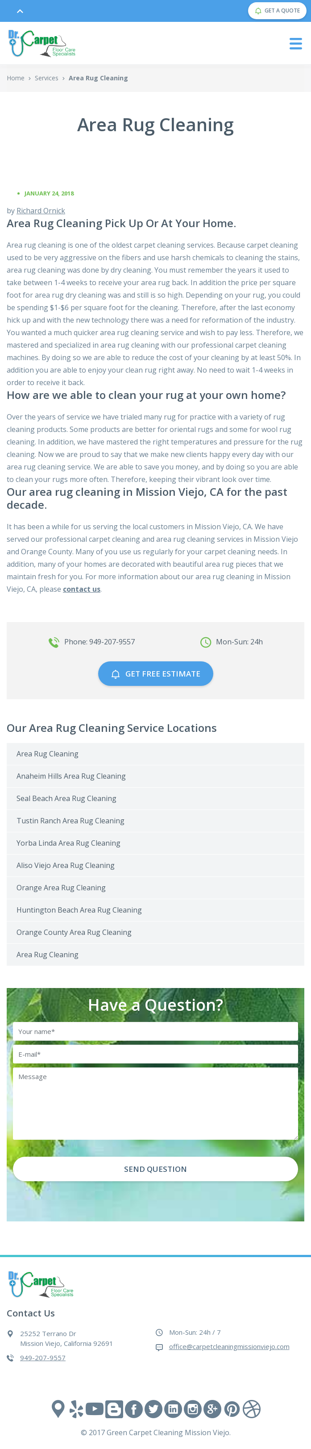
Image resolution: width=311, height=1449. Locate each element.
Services (46, 78)
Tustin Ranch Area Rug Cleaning (70, 821)
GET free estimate (155, 673)
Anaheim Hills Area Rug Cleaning (71, 776)
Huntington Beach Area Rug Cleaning (79, 910)
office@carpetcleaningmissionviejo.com (229, 1346)
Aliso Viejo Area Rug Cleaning (66, 865)
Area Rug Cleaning (48, 754)
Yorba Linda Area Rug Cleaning (68, 843)
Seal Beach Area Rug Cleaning (66, 798)
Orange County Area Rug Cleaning (74, 932)
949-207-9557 (43, 1357)
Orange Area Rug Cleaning (61, 888)
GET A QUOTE (277, 10)
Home (16, 78)
